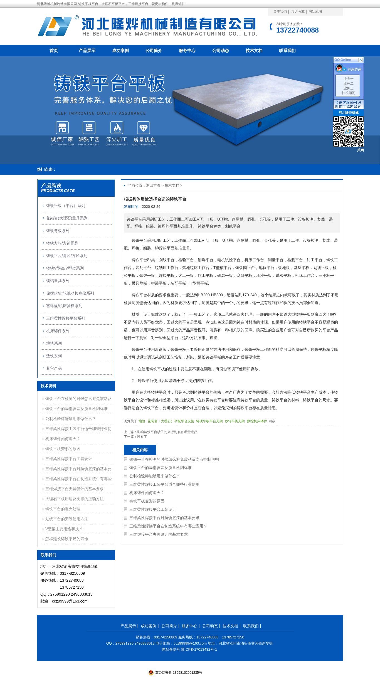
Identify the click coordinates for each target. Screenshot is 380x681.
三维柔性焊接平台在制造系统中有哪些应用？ (168, 526)
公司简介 (153, 50)
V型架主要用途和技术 (64, 529)
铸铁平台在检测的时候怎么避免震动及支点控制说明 (174, 459)
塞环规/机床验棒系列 (64, 306)
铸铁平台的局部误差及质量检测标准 (160, 467)
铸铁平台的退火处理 (62, 509)
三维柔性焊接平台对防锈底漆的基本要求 (164, 517)
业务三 (349, 88)
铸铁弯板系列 (58, 230)
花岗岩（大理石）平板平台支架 (171, 421)
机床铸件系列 (58, 331)
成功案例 (120, 50)
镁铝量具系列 (58, 280)
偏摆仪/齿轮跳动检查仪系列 (70, 293)
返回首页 (153, 185)
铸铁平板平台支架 (210, 421)
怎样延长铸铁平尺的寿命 (66, 539)
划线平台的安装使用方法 (66, 519)
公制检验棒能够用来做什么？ (154, 476)
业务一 (349, 79)
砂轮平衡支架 (235, 421)
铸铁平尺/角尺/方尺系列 (66, 255)
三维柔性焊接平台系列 (65, 318)
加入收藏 (298, 12)
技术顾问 (348, 93)
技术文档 (254, 50)
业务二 (349, 83)
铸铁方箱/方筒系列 (62, 243)
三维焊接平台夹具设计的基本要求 (158, 534)
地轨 (142, 421)
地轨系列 (54, 343)
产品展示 (87, 50)
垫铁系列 (54, 356)
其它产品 (54, 368)
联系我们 (287, 50)
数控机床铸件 (257, 421)
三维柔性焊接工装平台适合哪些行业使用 (164, 484)
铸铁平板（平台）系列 (65, 205)
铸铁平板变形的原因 (146, 501)
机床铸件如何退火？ (146, 492)
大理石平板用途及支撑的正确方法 (74, 499)
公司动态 (220, 50)
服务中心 (187, 50)
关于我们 (280, 12)
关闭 (360, 150)
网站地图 (315, 12)
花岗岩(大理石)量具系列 (67, 218)
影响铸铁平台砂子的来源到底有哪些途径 (167, 432)
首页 (54, 50)
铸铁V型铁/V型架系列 (65, 268)
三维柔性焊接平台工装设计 (152, 509)
